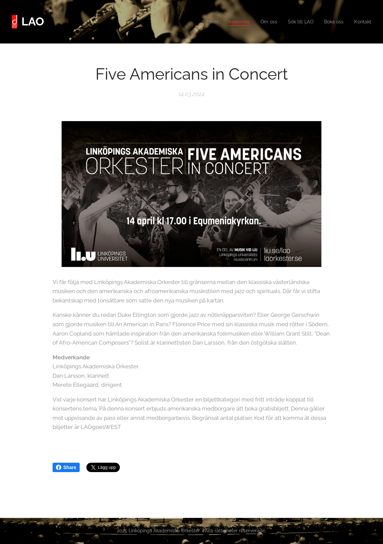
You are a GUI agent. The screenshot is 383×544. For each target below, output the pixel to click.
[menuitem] (205, 21)
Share (66, 467)
